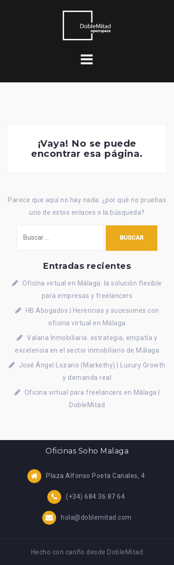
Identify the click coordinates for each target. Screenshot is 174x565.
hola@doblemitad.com (96, 517)
